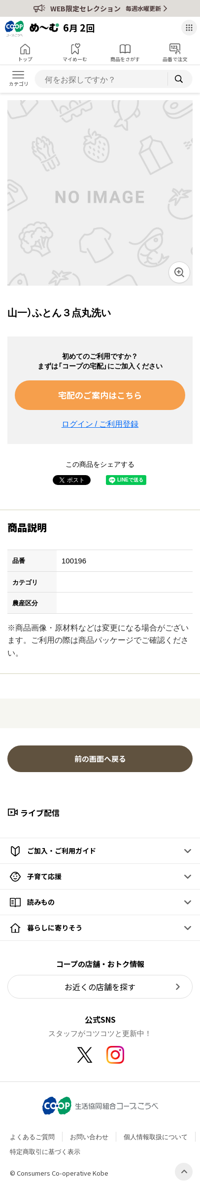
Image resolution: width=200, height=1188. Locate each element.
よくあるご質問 (32, 1136)
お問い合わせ (89, 1136)
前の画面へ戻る (100, 758)
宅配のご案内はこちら (100, 395)
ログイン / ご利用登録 (100, 423)
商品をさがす (125, 59)
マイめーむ (75, 59)
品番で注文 (175, 59)
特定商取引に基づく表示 (45, 1151)
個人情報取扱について (156, 1136)
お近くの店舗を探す (100, 987)
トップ (25, 59)
